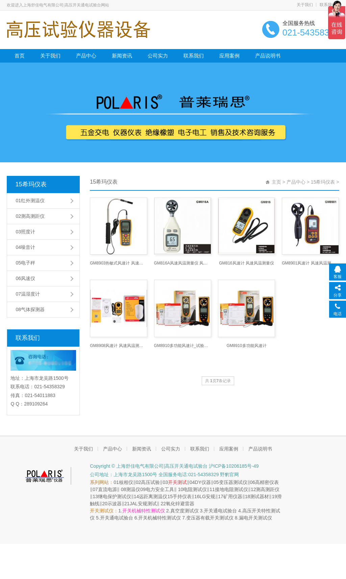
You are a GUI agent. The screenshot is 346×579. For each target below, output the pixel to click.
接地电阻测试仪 (231, 489)
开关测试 (177, 482)
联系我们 (328, 4)
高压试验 (150, 482)
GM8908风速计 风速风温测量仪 (118, 345)
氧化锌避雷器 (180, 503)
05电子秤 (25, 262)
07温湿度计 (28, 294)
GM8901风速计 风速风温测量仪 (310, 263)
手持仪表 (182, 496)
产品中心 (86, 56)
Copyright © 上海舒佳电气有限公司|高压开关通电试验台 (148, 466)
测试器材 (259, 496)
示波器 (114, 503)
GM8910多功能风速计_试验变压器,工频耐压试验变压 (182, 345)
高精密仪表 (267, 482)
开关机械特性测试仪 (143, 510)
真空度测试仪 (184, 510)
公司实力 (158, 56)
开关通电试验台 (220, 510)
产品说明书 (267, 56)
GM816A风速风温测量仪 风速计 (182, 263)
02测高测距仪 (30, 216)
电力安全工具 (160, 489)
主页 (276, 182)
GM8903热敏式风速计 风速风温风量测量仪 (118, 263)
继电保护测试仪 (114, 496)
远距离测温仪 (153, 496)
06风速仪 (25, 278)
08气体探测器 (30, 309)
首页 (20, 56)
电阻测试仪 (195, 489)
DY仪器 (203, 482)
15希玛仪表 (30, 184)
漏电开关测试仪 (255, 517)
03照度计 (25, 231)
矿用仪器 (232, 496)
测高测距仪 (267, 489)
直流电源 (107, 489)
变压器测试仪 (233, 482)
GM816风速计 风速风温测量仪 (246, 263)
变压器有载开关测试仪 (209, 517)
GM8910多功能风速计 (247, 345)
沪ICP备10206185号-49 (233, 466)
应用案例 (229, 56)
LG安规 (208, 496)
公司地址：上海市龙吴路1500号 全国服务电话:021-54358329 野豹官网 (164, 474)
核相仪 (126, 482)
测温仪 (133, 489)
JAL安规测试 (142, 503)
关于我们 (305, 4)
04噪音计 (25, 247)
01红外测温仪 (30, 200)
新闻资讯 (122, 56)
